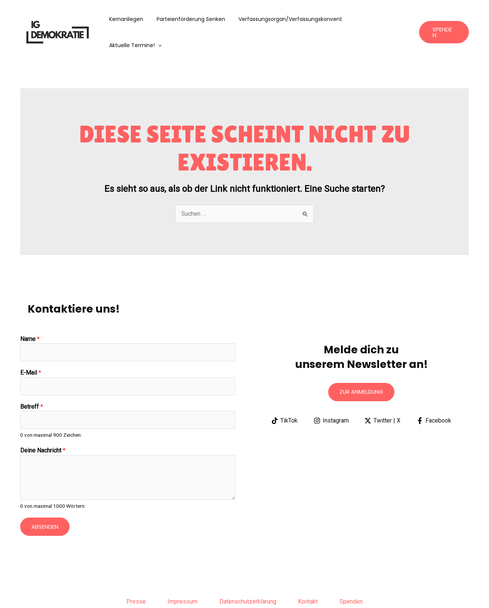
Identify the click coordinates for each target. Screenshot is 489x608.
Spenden (352, 575)
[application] (402, 19)
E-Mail (30, 346)
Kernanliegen (133, 19)
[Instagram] (331, 394)
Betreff (31, 380)
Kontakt (309, 575)
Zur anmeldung (361, 366)
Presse (135, 575)
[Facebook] (434, 394)
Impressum (182, 575)
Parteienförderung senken (195, 19)
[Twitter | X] (382, 394)
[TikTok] (284, 394)
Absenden (44, 501)
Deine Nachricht (42, 425)
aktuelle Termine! (380, 19)
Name (30, 312)
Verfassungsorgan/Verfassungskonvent (291, 19)
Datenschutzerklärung (247, 575)
